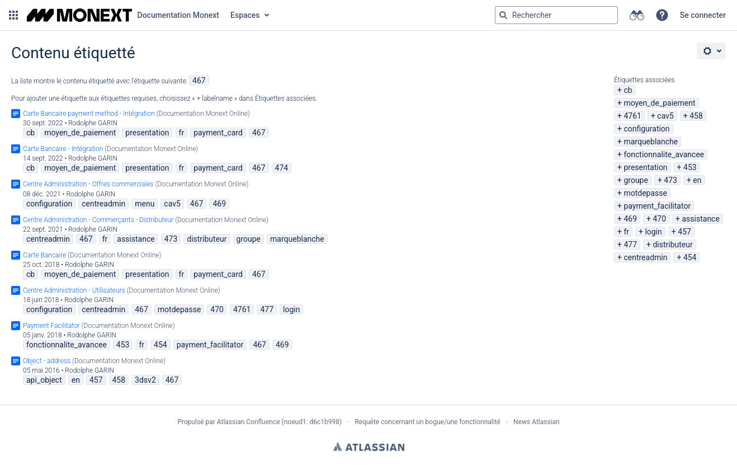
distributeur (672, 244)
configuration (646, 128)
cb (627, 90)
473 (670, 180)
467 (199, 80)
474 (282, 167)
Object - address (46, 361)
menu (144, 203)
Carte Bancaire (44, 255)
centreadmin (645, 257)
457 (684, 231)
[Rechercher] (503, 15)
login (653, 231)
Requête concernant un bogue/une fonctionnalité (427, 422)
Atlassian (368, 446)
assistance (700, 218)
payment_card (218, 132)
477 (630, 244)
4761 (632, 115)
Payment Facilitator (51, 326)
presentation (645, 167)
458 (696, 115)
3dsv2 (145, 379)
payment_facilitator (657, 205)
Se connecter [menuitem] (703, 15)
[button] (13, 15)
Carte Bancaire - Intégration (63, 149)
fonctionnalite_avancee (663, 154)
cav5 (665, 115)
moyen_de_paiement (659, 102)
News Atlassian (536, 422)
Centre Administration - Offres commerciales (88, 184)
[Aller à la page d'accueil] (123, 15)
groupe (635, 180)
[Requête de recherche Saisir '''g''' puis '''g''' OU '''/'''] (556, 15)
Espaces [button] (245, 15)
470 (659, 218)
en (697, 180)
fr (626, 231)
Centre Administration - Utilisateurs (74, 290)
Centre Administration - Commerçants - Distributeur (98, 220)
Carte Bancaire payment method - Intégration (89, 114)
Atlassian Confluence (248, 422)
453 (690, 167)
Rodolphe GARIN (92, 123)
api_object (44, 379)
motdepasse (645, 193)
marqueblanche (650, 141)
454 (690, 257)
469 (630, 218)
